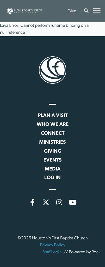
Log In (52, 178)
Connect (52, 133)
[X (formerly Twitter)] (46, 202)
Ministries (52, 142)
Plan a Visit (52, 115)
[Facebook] (32, 202)
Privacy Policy (52, 245)
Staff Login (52, 252)
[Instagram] (59, 202)
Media (52, 169)
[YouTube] (72, 202)
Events (52, 160)
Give (71, 11)
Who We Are (53, 124)
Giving (52, 151)
